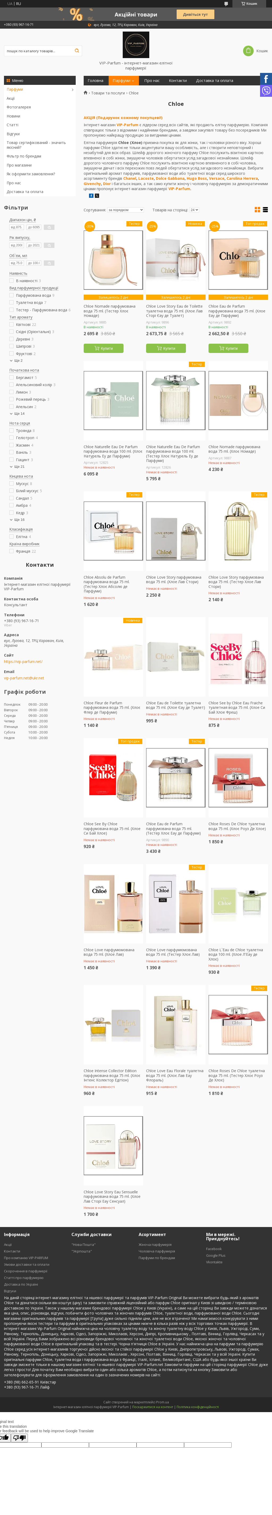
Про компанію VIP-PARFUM (26, 1257)
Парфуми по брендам (157, 1257)
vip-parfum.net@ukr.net (24, 678)
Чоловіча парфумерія (157, 1251)
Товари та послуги (108, 93)
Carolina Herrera (242, 178)
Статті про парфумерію (24, 1277)
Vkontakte (214, 1262)
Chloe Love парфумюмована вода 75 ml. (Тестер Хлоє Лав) (173, 952)
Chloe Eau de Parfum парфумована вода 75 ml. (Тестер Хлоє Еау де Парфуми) (173, 829)
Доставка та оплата (25, 191)
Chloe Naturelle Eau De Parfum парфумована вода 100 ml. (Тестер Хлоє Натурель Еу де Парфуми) (173, 453)
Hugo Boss (197, 178)
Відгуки (13, 133)
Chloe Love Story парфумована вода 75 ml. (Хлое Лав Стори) (173, 579)
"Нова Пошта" (83, 1244)
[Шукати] (76, 51)
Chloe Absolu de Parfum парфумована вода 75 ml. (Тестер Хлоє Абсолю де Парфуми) (107, 584)
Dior (107, 183)
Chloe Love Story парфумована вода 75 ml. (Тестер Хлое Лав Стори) (236, 582)
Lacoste (146, 178)
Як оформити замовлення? (31, 173)
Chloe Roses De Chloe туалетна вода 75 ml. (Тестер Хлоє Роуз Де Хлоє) (237, 1075)
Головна (95, 80)
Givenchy (92, 183)
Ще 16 (19, 520)
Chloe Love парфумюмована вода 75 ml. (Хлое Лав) (109, 952)
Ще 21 (19, 467)
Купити (107, 348)
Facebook (214, 1248)
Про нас (14, 182)
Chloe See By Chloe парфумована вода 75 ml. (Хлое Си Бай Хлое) (112, 829)
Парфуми (15, 89)
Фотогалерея (19, 107)
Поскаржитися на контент (152, 1407)
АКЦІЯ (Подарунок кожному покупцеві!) (123, 117)
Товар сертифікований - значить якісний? (36, 145)
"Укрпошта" (81, 1251)
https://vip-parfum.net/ (23, 661)
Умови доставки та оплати (26, 1264)
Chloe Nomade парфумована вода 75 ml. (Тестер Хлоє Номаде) (109, 311)
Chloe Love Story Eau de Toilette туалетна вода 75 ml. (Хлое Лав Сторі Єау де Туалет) (174, 311)
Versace (216, 178)
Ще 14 (19, 414)
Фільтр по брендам (24, 156)
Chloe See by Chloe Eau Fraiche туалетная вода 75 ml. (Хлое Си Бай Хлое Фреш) (237, 708)
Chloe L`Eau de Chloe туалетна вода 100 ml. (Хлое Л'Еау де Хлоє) (236, 955)
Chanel (129, 178)
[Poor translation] (19, 1438)
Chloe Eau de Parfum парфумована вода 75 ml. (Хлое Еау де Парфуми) (237, 311)
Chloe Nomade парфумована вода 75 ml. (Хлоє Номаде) (234, 449)
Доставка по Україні (21, 1284)
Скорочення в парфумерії (25, 1271)
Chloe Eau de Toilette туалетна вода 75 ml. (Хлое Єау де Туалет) (175, 705)
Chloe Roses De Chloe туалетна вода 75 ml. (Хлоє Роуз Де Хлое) (237, 826)
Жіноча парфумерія (155, 1244)
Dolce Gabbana (170, 178)
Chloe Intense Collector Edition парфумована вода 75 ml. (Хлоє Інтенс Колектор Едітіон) (112, 1075)
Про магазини (19, 165)
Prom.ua (162, 1402)
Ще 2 (18, 361)
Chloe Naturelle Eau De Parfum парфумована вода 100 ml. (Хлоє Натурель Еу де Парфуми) (113, 451)
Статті (12, 124)
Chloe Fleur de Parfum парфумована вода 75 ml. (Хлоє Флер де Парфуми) (112, 708)
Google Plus (216, 1255)
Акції (11, 98)
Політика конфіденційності (198, 1407)
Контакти (178, 80)
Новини (13, 116)
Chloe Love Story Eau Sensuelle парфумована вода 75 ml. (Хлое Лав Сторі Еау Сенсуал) (112, 1197)
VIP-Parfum (127, 124)
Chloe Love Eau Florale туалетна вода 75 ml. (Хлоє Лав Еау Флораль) (174, 1075)
